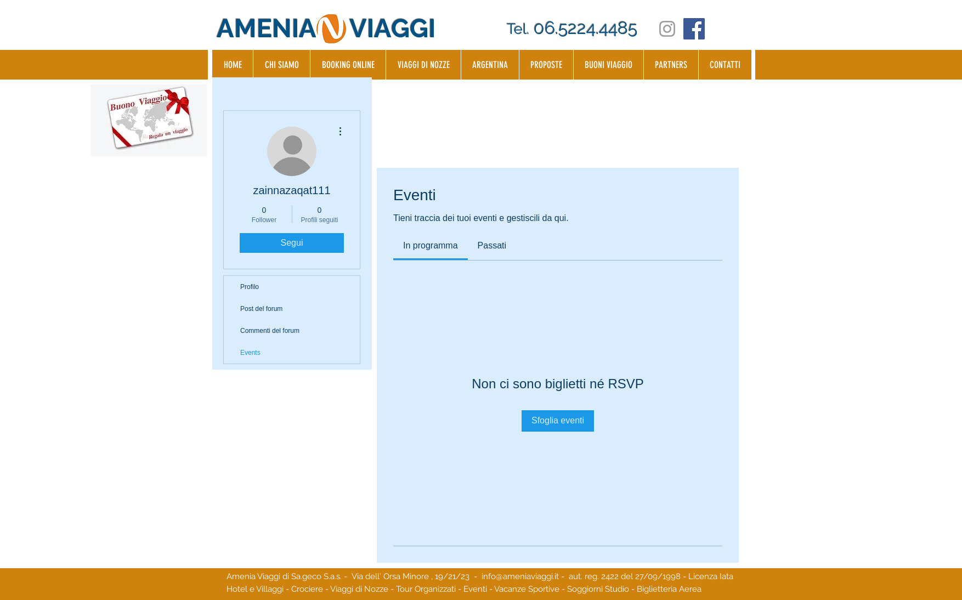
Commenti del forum (269, 331)
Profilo (249, 287)
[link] (430, 245)
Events (250, 352)
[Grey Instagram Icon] (667, 28)
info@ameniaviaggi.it (520, 576)
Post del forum (261, 309)
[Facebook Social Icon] (694, 28)
